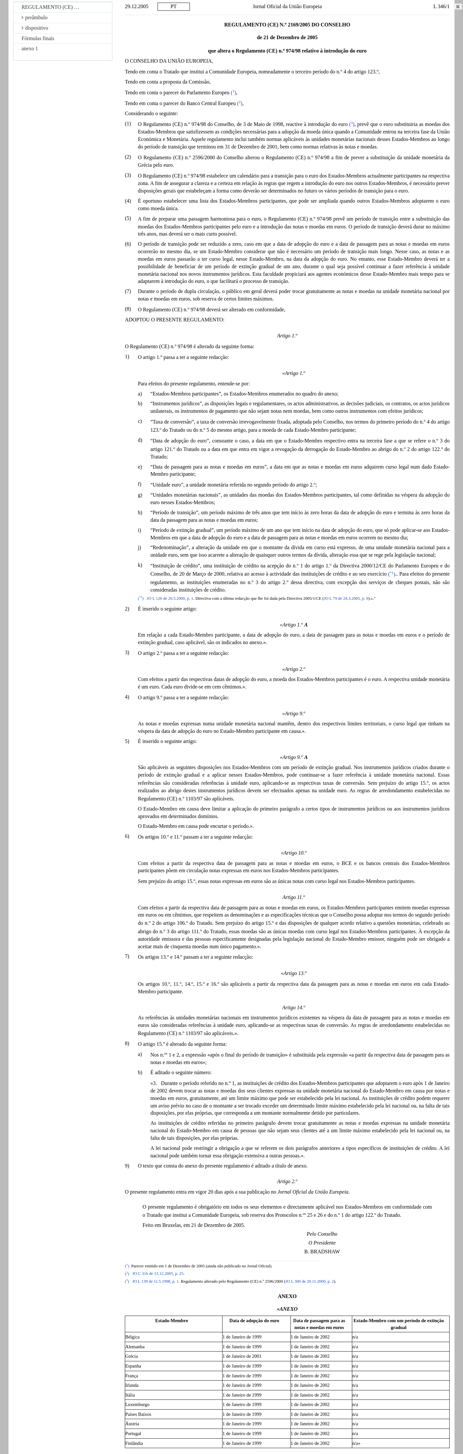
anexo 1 (30, 48)
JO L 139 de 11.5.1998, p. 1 (155, 1281)
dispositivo (35, 28)
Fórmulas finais (38, 38)
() (233, 92)
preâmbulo (34, 17)
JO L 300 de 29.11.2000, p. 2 (309, 1281)
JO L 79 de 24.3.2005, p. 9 (346, 598)
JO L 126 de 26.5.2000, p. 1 (170, 598)
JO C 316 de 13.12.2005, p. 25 (157, 1274)
